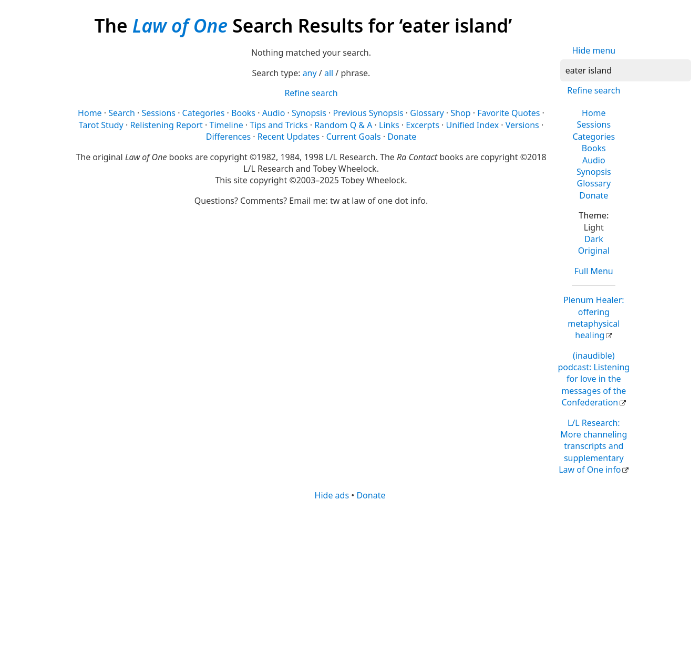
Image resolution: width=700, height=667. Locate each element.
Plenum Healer (593, 317)
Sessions (594, 124)
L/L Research (593, 446)
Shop (460, 113)
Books (594, 148)
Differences (228, 136)
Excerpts (422, 125)
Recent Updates (289, 136)
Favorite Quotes (508, 113)
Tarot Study (101, 125)
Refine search (593, 90)
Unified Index (472, 125)
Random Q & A (343, 125)
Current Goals (353, 136)
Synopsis (594, 172)
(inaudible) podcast (594, 379)
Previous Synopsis (368, 113)
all (328, 73)
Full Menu (593, 271)
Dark (593, 239)
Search (121, 113)
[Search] (625, 70)
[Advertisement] (350, 582)
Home (594, 113)
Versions (522, 125)
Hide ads (332, 495)
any (310, 73)
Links (389, 125)
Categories (593, 136)
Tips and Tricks (278, 125)
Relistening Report (166, 125)
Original (594, 250)
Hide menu (593, 50)
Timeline (226, 125)
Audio (593, 160)
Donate (593, 195)
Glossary (594, 183)
